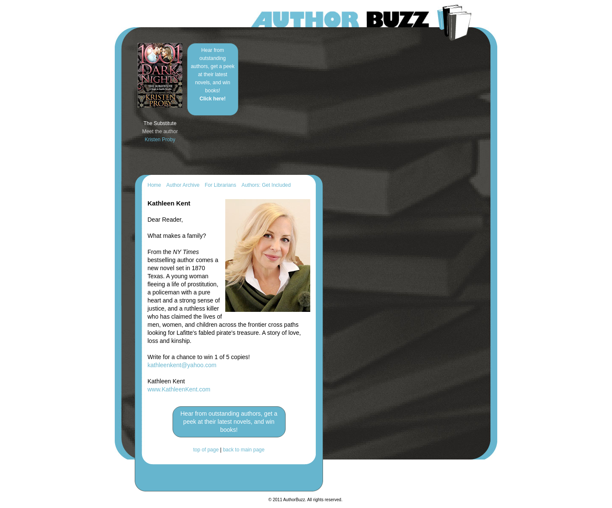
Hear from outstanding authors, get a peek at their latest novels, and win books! (213, 74)
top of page (206, 450)
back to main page (243, 450)
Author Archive (182, 185)
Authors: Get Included (266, 185)
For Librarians (220, 185)
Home (154, 185)
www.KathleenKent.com (178, 389)
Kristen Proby (159, 140)
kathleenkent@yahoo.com (181, 365)
